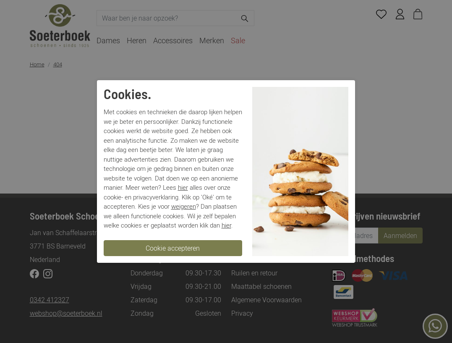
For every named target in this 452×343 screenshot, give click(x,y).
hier (183, 187)
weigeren (183, 206)
